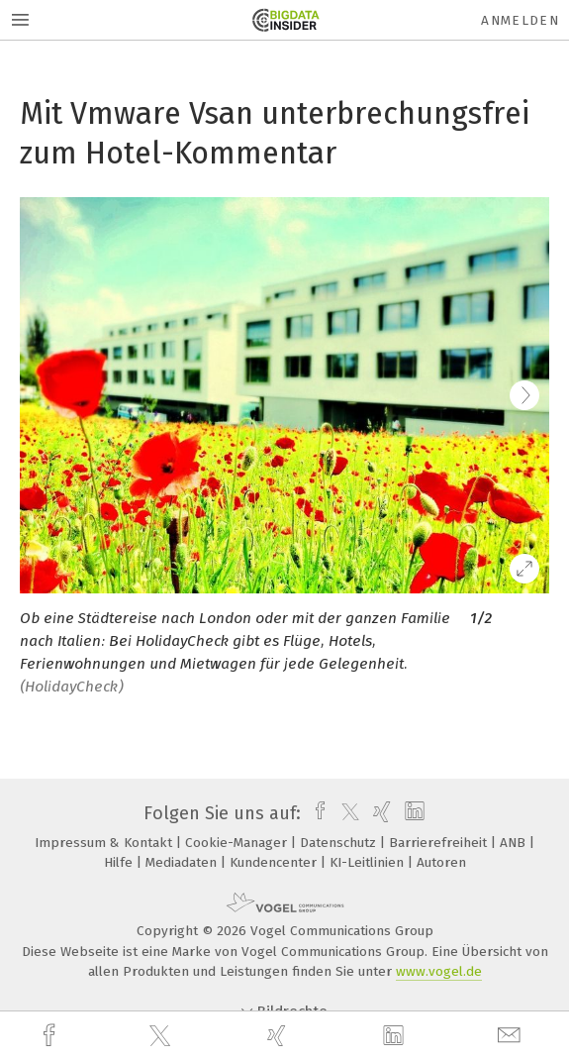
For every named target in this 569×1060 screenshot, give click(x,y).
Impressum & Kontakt (105, 842)
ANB (514, 842)
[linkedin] (396, 1036)
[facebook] (51, 1035)
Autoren (441, 862)
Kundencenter (275, 862)
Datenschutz (340, 842)
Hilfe (120, 862)
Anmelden (520, 20)
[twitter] (162, 1036)
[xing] (279, 1035)
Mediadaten (183, 862)
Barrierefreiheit (440, 842)
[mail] (511, 1035)
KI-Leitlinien (369, 862)
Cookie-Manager (238, 842)
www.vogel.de (439, 971)
